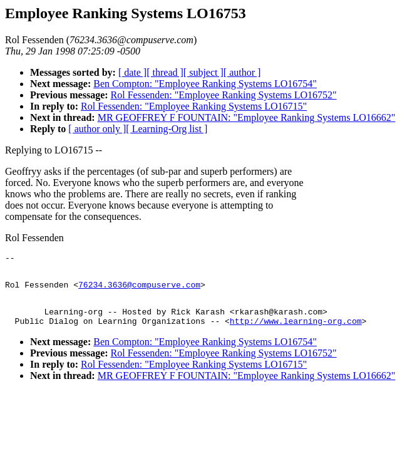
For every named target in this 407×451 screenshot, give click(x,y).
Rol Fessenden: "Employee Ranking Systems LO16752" (224, 95)
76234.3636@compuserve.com (139, 290)
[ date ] (132, 72)
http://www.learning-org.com (296, 332)
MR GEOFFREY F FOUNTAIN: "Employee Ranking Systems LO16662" (247, 117)
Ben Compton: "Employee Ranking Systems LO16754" (205, 83)
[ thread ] (165, 72)
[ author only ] (97, 128)
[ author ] (242, 72)
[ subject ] (203, 72)
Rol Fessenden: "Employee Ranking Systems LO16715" (194, 106)
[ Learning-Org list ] (166, 128)
